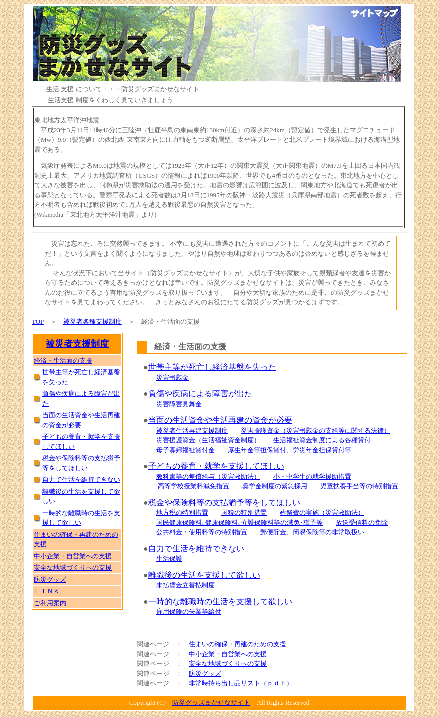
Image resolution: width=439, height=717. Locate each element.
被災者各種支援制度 (93, 321)
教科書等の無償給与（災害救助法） (208, 476)
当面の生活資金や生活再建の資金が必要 (220, 420)
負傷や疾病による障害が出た (200, 393)
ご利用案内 (50, 603)
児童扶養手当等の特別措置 (359, 486)
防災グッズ (205, 673)
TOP (38, 321)
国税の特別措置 (244, 512)
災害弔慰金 (172, 377)
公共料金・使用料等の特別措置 (202, 532)
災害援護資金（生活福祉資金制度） (208, 440)
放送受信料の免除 (362, 522)
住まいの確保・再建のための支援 (237, 644)
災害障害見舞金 (179, 404)
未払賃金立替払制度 (185, 585)
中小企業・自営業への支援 (228, 654)
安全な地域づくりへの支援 (228, 663)
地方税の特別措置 (182, 512)
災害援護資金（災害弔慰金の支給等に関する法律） (315, 430)
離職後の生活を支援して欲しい (204, 575)
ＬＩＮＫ (47, 591)
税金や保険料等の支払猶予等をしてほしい (224, 502)
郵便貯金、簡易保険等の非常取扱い (312, 532)
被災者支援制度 (77, 344)
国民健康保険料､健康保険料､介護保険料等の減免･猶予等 (239, 522)
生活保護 (169, 558)
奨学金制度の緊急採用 (275, 486)
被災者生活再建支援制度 (192, 430)
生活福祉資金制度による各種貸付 (322, 440)
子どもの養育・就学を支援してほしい (216, 466)
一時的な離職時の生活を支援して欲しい (220, 601)
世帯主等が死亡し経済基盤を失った (212, 367)
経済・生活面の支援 (63, 360)
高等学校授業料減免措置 (194, 486)
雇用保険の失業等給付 (189, 611)
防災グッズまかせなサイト (211, 702)
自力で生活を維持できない (196, 548)
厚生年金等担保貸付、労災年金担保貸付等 (290, 450)
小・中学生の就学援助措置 (313, 476)
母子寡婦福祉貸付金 (185, 450)
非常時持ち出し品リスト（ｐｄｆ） (241, 683)
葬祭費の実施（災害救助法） (322, 512)
